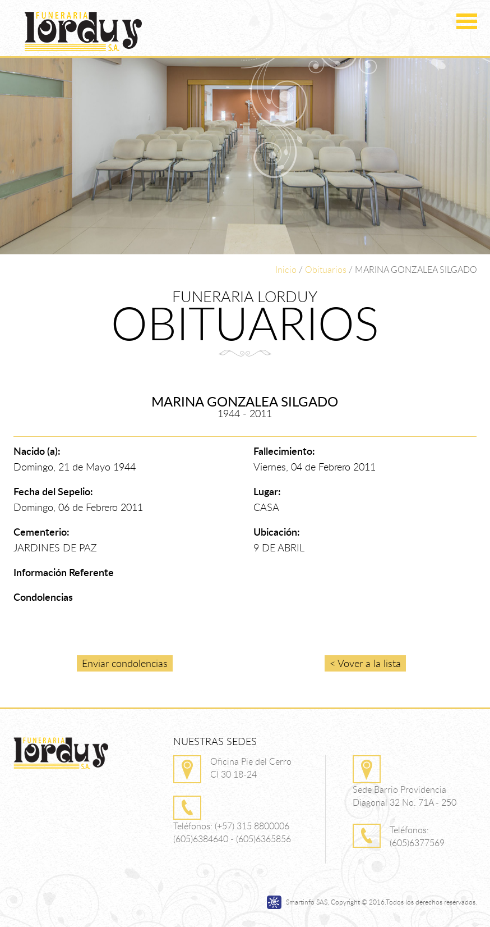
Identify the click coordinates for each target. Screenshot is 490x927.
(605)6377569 (417, 843)
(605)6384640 (200, 839)
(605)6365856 (263, 839)
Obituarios (325, 269)
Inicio (286, 269)
